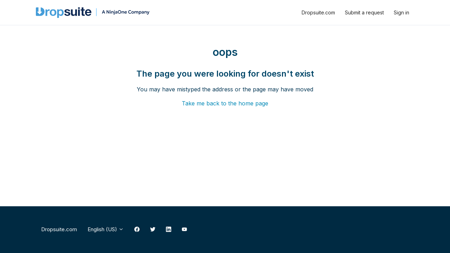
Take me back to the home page (225, 103)
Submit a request (364, 12)
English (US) (106, 229)
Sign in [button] (401, 12)
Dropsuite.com (318, 12)
